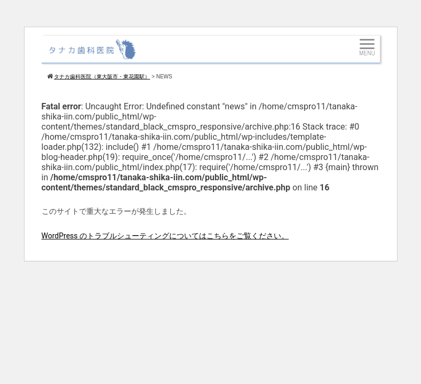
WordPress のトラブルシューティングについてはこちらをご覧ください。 (165, 235)
